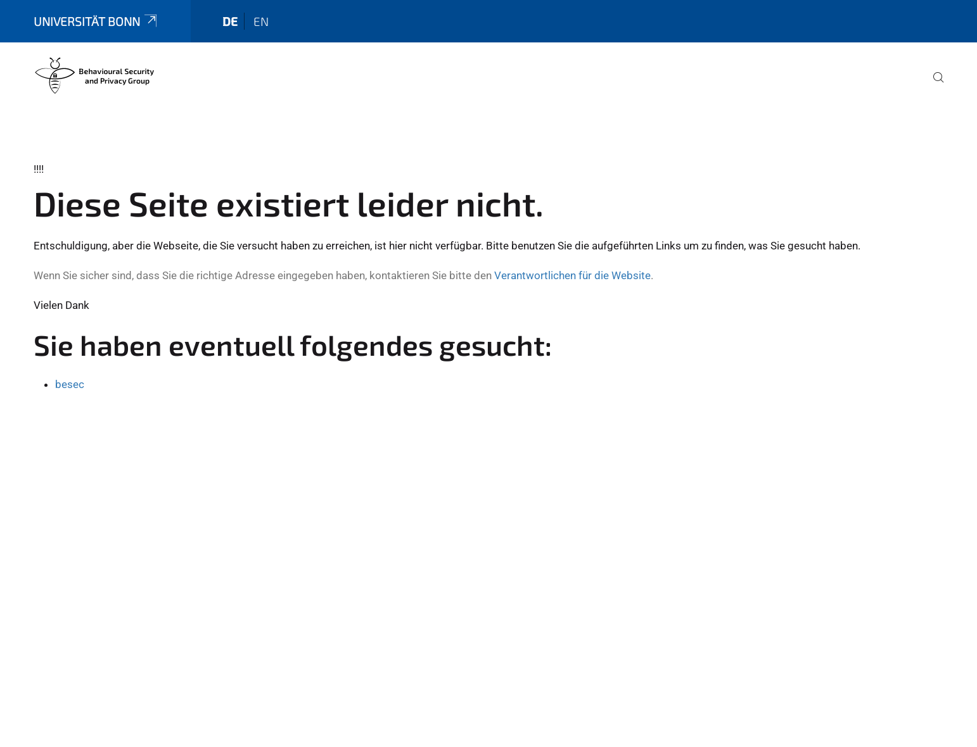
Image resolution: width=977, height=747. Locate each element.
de (230, 21)
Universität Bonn (96, 21)
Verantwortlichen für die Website (572, 275)
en (261, 21)
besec (69, 384)
